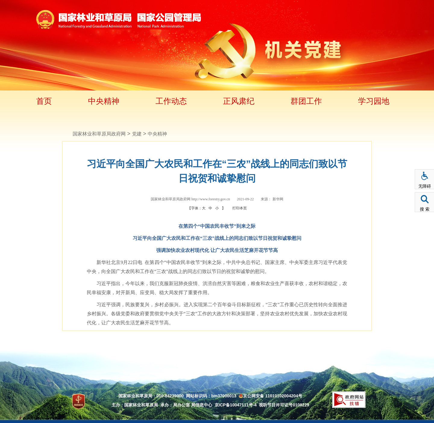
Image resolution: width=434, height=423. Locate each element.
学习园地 (373, 101)
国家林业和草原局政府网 (99, 133)
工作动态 (171, 101)
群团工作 (306, 101)
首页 (44, 101)
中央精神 (103, 101)
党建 (137, 133)
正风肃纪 (238, 101)
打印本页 (239, 208)
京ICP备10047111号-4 (236, 404)
